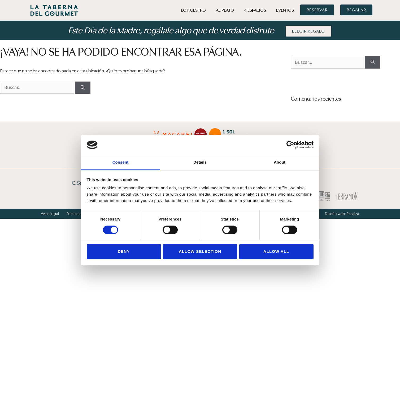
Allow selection (200, 251)
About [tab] (279, 162)
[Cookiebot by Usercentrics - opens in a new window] (290, 145)
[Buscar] (82, 88)
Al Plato (225, 10)
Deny (124, 251)
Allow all (276, 251)
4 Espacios (255, 10)
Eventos (285, 10)
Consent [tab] (120, 162)
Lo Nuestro (193, 10)
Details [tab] (200, 162)
